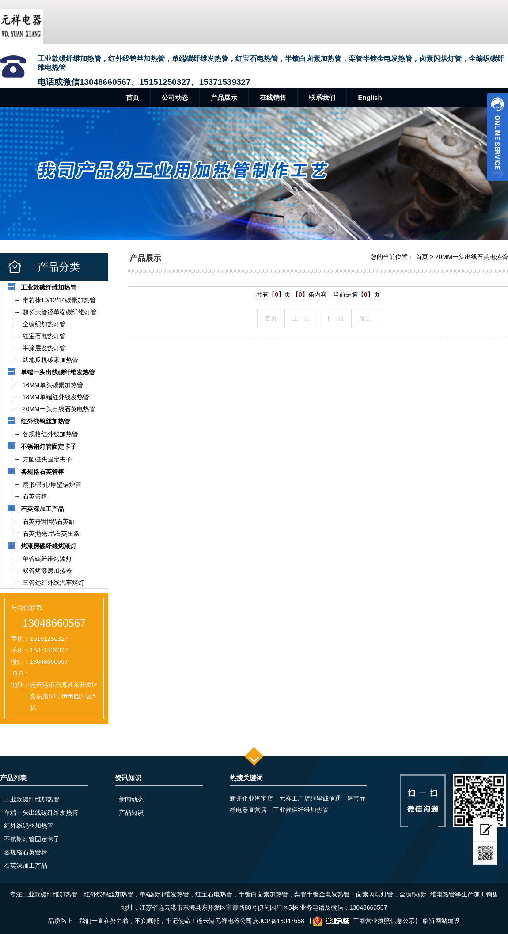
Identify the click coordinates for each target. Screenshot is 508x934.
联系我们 (322, 97)
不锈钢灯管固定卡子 (32, 839)
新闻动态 (131, 799)
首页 (132, 97)
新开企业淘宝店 (251, 798)
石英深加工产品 (25, 865)
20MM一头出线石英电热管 (471, 256)
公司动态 (175, 97)
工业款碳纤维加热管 (32, 799)
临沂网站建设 (441, 920)
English (370, 97)
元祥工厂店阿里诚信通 (310, 798)
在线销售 (273, 97)
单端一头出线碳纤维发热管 (41, 812)
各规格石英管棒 (25, 852)
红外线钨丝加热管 (28, 825)
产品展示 (224, 97)
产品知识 (131, 812)
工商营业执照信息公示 (363, 920)
